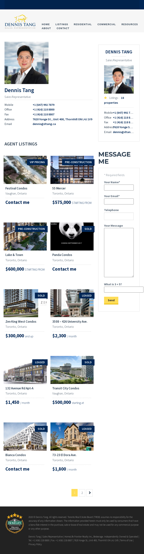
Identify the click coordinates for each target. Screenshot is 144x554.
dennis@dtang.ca (44, 124)
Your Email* (119, 198)
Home (46, 24)
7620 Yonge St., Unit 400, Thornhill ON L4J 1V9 (62, 119)
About (46, 28)
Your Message (119, 251)
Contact (63, 28)
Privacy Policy (35, 544)
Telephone (119, 214)
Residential (83, 24)
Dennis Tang (19, 90)
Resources (130, 24)
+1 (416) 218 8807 (43, 114)
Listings (62, 24)
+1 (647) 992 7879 (43, 105)
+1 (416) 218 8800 (43, 109)
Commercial (107, 24)
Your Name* (119, 184)
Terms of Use (126, 540)
